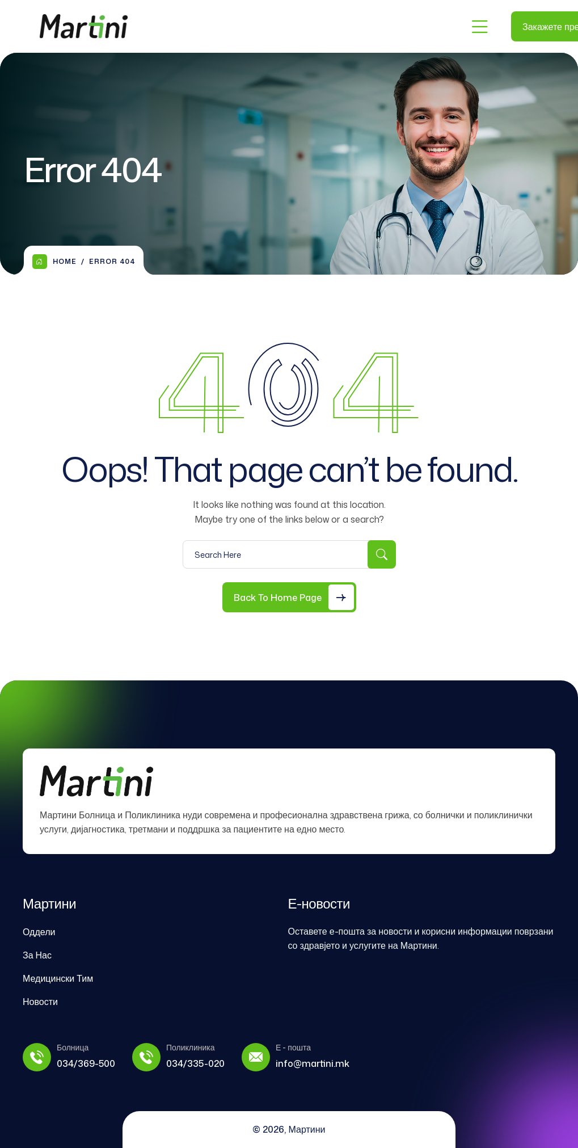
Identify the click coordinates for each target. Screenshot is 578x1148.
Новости (40, 1001)
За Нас (37, 955)
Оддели (39, 932)
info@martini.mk (312, 1063)
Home (54, 261)
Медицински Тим (58, 978)
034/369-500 (86, 1063)
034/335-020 (195, 1063)
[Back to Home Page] (289, 597)
